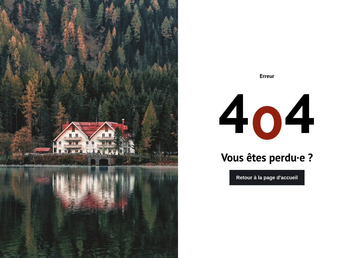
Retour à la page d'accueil (267, 177)
